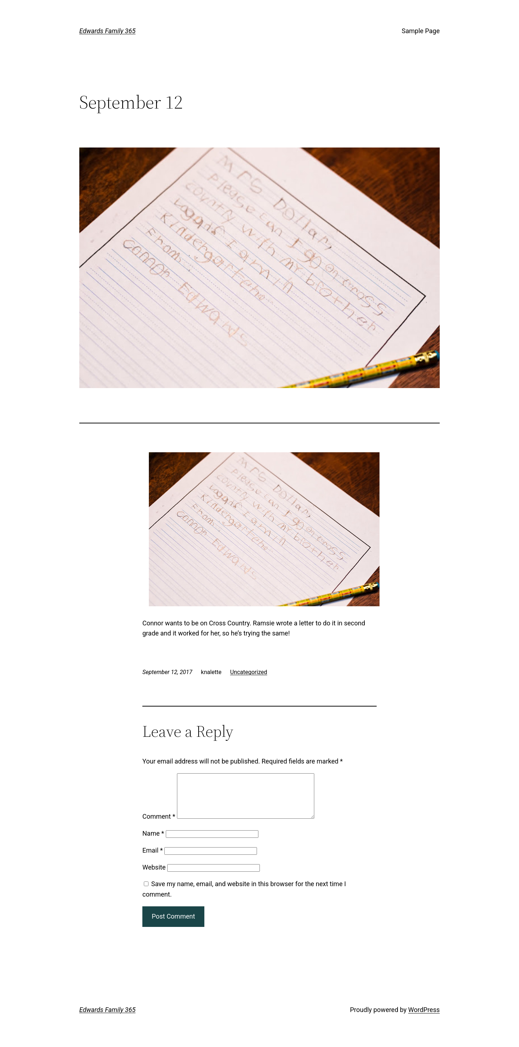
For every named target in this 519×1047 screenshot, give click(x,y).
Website (153, 876)
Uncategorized (248, 672)
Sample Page (421, 31)
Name (153, 842)
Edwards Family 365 (107, 31)
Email (152, 859)
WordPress (424, 1018)
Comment (158, 825)
